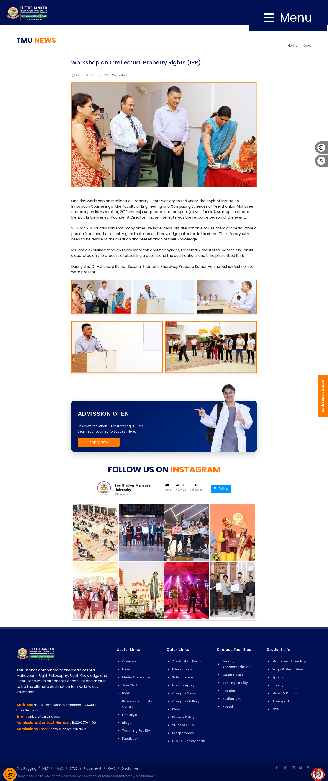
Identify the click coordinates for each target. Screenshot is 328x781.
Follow (221, 489)
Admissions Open (323, 396)
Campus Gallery (185, 701)
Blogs (126, 722)
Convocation (133, 661)
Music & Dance (284, 693)
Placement (92, 768)
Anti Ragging (26, 768)
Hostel (227, 706)
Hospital (229, 690)
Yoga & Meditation (287, 669)
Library (278, 685)
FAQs (176, 709)
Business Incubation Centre (138, 704)
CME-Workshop (116, 75)
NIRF (45, 768)
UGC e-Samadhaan (188, 741)
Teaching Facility (136, 730)
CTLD (73, 768)
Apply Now (98, 442)
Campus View (183, 693)
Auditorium (231, 698)
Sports (277, 677)
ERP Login (129, 714)
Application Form (186, 661)
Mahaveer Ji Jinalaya (290, 661)
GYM (276, 709)
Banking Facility (235, 682)
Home (292, 45)
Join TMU (129, 685)
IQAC (126, 693)
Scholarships (183, 677)
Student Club (183, 725)
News (307, 45)
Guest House (233, 675)
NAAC (59, 768)
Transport (280, 701)
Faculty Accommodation (236, 664)
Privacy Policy (183, 717)
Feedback (130, 738)
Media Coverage (136, 677)
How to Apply (183, 685)
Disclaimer (130, 768)
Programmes (183, 733)
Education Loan (185, 669)
